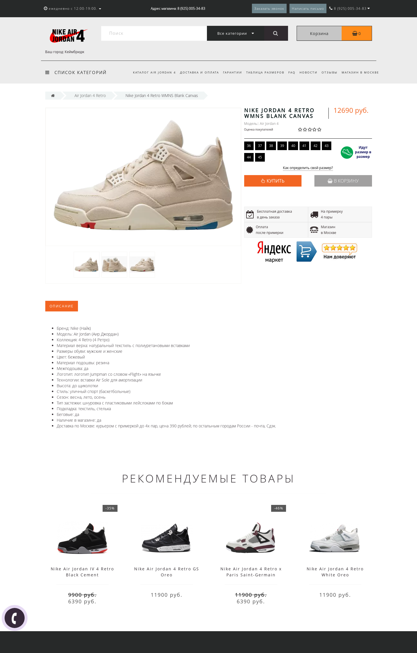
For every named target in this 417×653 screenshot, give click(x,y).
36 (249, 145)
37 (260, 145)
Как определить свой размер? (308, 168)
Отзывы (329, 72)
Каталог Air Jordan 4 (148, 72)
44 (249, 157)
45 (260, 157)
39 (282, 145)
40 (293, 145)
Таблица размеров (262, 72)
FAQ (289, 72)
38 (271, 145)
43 (327, 145)
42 (316, 145)
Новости (307, 72)
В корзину (343, 181)
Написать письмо (308, 8)
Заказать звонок (269, 8)
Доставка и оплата (194, 72)
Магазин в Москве (360, 72)
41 (304, 145)
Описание (62, 306)
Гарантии (228, 72)
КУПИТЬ (275, 181)
